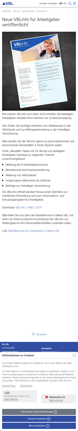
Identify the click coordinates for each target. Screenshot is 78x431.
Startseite (6, 11)
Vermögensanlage (10, 352)
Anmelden (52, 3)
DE (60, 3)
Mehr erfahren (11, 399)
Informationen (28, 11)
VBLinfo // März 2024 (28, 207)
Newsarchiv (42, 11)
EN (64, 3)
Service (16, 11)
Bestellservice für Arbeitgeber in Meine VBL (34, 230)
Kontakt (42, 3)
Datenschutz (26, 385)
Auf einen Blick (8, 348)
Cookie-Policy (9, 385)
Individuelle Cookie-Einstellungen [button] (39, 412)
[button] (39, 334)
